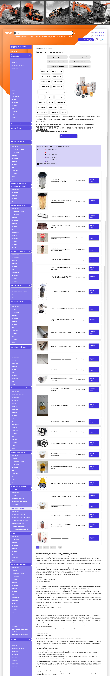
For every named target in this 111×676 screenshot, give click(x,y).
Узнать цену (92, 180)
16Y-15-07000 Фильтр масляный (60, 291)
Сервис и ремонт (34, 37)
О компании (61, 37)
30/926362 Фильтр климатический (60, 370)
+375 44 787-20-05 (80, 128)
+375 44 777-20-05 (98, 36)
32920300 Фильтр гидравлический (61, 496)
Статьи (30, 39)
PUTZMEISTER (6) (42, 112)
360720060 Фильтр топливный (59, 538)
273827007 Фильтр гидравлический (61, 359)
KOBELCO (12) (61, 102)
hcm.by (8, 32)
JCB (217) (49, 97)
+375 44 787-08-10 (98, 32)
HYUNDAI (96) (43, 92)
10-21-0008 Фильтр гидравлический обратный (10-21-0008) (61, 201)
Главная (38, 48)
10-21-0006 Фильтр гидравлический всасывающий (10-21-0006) (61, 180)
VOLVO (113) (46, 76)
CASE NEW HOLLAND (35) (57, 92)
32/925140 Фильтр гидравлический (61, 432)
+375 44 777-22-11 (54, 128)
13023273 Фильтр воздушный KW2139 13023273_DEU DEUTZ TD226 (62, 277)
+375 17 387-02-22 (51, 154)
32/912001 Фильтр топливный (59, 405)
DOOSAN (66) (60, 97)
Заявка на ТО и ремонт (88, 39)
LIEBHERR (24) (57, 76)
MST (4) (51, 102)
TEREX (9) (62, 107)
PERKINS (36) (45, 71)
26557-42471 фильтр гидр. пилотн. (61, 346)
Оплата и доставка (21, 37)
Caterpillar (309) (57, 71)
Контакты (70, 37)
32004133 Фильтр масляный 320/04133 (62, 483)
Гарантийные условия (48, 37)
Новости (23, 39)
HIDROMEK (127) (57, 87)
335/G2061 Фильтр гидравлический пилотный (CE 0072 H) (61, 525)
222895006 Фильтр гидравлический (61, 332)
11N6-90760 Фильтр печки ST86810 (61, 216)
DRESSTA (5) (41, 107)
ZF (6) (41, 97)
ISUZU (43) (42, 102)
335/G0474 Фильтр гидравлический (61, 515)
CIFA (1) (64, 112)
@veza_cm (49, 161)
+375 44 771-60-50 (92, 128)
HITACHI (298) (45, 87)
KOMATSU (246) (58, 81)
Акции (17, 39)
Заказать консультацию (68, 136)
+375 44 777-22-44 (67, 128)
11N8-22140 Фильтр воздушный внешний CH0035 (60, 237)
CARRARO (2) (54, 112)
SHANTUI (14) (53, 107)
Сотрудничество (38, 39)
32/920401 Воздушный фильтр (60, 421)
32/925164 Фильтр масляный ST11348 (62, 443)
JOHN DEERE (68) (45, 81)
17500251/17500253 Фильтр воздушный (62, 308)
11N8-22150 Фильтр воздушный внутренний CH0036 (60, 249)
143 (60, 547)
